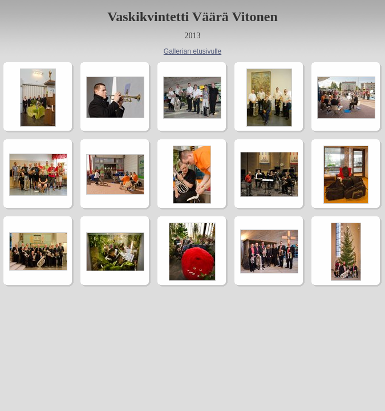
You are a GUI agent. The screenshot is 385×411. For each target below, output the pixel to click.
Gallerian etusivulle (192, 51)
